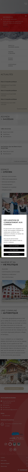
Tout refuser (14, 250)
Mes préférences (14, 254)
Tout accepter (14, 246)
